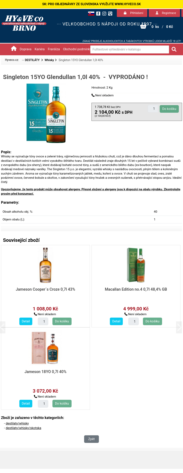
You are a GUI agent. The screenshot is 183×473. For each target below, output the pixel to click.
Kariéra (40, 49)
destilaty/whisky (17, 423)
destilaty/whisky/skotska (23, 428)
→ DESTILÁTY (30, 60)
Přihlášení (133, 13)
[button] (5, 327)
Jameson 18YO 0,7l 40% (46, 371)
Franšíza (54, 49)
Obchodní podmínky (77, 49)
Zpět (91, 439)
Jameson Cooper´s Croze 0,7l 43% (45, 289)
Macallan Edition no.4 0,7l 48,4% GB (136, 289)
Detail (26, 321)
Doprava (25, 49)
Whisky (49, 60)
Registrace (166, 13)
